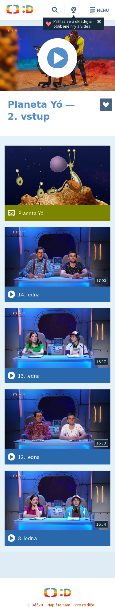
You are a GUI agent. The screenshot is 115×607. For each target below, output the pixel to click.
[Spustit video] (57, 58)
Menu (98, 9)
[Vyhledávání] (55, 10)
